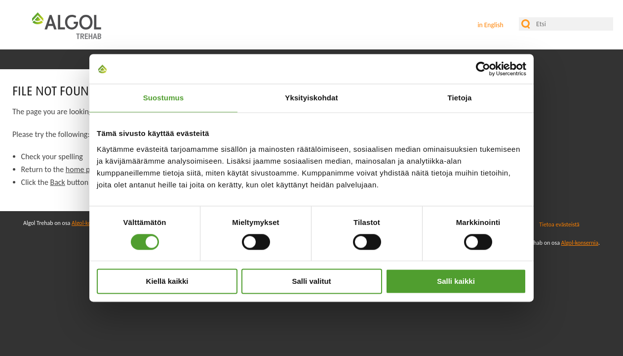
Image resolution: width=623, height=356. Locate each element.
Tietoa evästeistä (559, 224)
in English (490, 25)
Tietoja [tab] (460, 97)
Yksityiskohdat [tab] (311, 97)
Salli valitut (311, 281)
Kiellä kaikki (167, 281)
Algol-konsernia (579, 242)
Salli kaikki (456, 281)
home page (84, 169)
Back (57, 182)
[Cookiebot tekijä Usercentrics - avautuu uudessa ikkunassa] (483, 68)
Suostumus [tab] (163, 97)
